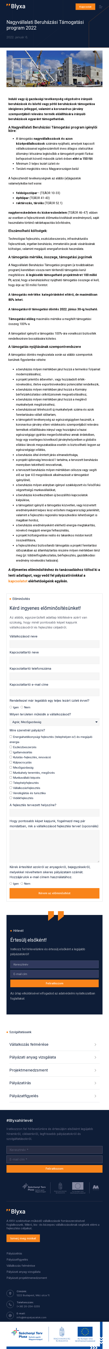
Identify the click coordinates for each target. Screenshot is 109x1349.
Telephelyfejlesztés (26, 783)
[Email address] (54, 1159)
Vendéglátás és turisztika (29, 793)
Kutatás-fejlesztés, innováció (32, 757)
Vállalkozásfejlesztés (26, 788)
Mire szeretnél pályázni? (27, 730)
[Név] (54, 1150)
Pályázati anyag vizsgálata (23, 1272)
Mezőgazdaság (23, 767)
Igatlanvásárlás (22, 752)
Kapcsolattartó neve (24, 652)
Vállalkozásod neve (23, 636)
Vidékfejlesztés (23, 798)
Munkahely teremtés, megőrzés (34, 772)
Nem (27, 707)
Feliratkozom (54, 1168)
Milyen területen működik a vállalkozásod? (40, 714)
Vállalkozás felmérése (20, 1265)
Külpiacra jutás (22, 762)
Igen (16, 707)
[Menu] (101, 6)
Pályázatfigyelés (17, 1259)
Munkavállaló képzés (26, 777)
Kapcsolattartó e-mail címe (29, 684)
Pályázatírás (14, 1253)
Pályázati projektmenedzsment (26, 1278)
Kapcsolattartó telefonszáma (30, 668)
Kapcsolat (85, 6)
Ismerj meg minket (23, 1238)
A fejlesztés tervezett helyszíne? (33, 805)
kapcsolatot (17, 581)
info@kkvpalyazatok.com (31, 1317)
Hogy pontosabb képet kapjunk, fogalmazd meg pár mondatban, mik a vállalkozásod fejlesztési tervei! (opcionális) (54, 823)
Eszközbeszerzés (24, 747)
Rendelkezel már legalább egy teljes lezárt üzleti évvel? (49, 700)
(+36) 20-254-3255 (28, 1306)
